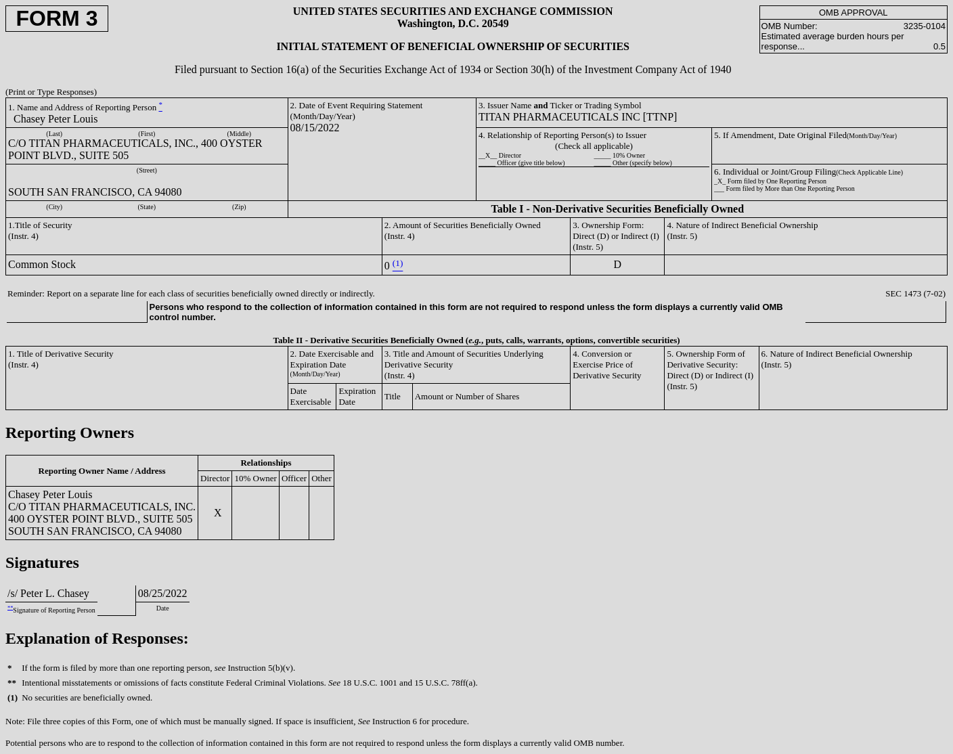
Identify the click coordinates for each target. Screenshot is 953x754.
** (10, 607)
